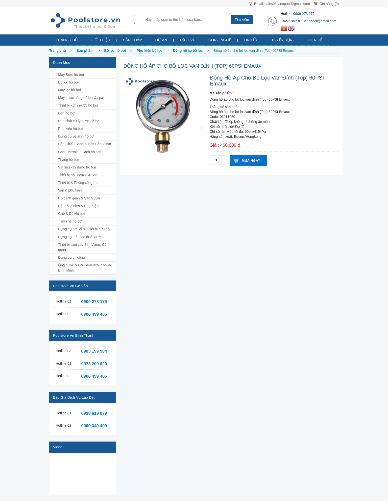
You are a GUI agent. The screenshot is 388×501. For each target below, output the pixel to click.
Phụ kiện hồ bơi (70, 129)
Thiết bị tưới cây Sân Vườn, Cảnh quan (84, 247)
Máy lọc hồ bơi (69, 90)
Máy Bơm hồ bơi (71, 75)
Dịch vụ (187, 40)
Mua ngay (251, 161)
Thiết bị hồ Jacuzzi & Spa (77, 175)
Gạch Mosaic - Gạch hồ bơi (79, 152)
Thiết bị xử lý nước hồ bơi (78, 105)
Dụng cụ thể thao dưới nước (80, 237)
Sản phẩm (132, 40)
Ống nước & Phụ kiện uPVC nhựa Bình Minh (84, 267)
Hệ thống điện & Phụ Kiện (78, 206)
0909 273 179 (304, 14)
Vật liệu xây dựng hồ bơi (77, 167)
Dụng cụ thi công (71, 257)
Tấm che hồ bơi (70, 221)
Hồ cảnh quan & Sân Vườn (79, 198)
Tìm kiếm (242, 20)
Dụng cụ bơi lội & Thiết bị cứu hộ (84, 229)
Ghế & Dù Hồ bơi (71, 214)
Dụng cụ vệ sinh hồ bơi (76, 136)
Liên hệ (315, 40)
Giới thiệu (100, 40)
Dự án (161, 40)
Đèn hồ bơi (66, 113)
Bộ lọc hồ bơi (68, 82)
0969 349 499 (94, 425)
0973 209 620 (94, 364)
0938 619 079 (94, 413)
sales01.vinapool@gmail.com (287, 4)
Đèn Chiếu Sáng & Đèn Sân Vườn (84, 144)
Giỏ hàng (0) (326, 4)
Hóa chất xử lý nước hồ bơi (79, 121)
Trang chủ (67, 40)
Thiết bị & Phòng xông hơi (78, 183)
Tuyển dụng (283, 40)
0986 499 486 (94, 314)
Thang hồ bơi (68, 160)
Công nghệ (219, 40)
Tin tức (251, 40)
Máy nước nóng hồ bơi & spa (80, 98)
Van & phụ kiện (70, 190)
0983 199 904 (94, 351)
